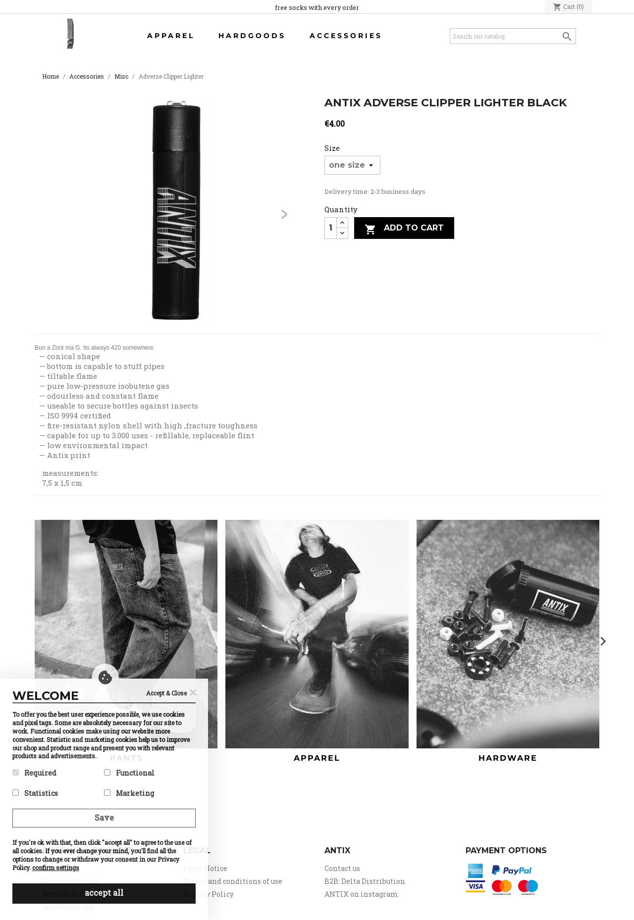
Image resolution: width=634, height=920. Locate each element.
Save (104, 817)
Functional (129, 773)
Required (34, 773)
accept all (104, 892)
